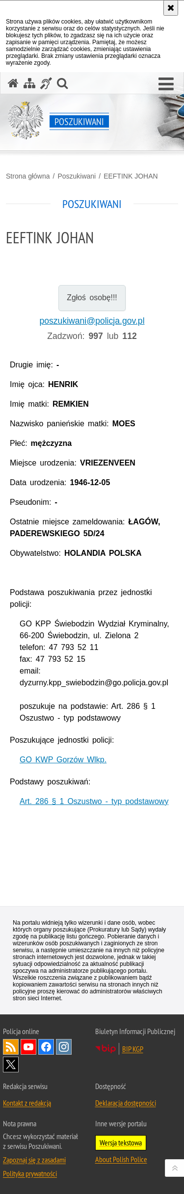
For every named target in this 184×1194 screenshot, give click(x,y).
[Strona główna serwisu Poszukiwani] (13, 83)
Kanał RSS (11, 1047)
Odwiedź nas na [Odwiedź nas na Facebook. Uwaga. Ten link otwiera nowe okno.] (46, 1047)
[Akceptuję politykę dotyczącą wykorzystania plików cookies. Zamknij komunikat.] (170, 8)
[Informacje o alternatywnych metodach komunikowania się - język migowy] (46, 83)
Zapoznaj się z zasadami (34, 1160)
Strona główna (28, 176)
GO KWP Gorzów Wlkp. (63, 759)
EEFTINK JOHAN (131, 176)
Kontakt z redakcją (27, 1103)
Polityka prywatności (30, 1173)
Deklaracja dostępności (125, 1103)
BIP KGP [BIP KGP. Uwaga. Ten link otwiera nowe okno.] (132, 1049)
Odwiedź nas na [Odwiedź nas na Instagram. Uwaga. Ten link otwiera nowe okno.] (64, 1047)
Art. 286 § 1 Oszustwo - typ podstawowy (94, 801)
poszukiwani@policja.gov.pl (91, 321)
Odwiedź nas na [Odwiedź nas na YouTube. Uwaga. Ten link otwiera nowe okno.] (28, 1047)
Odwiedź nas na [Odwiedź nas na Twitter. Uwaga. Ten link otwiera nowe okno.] (11, 1064)
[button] (166, 84)
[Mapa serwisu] (29, 83)
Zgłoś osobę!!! (92, 297)
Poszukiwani (76, 176)
